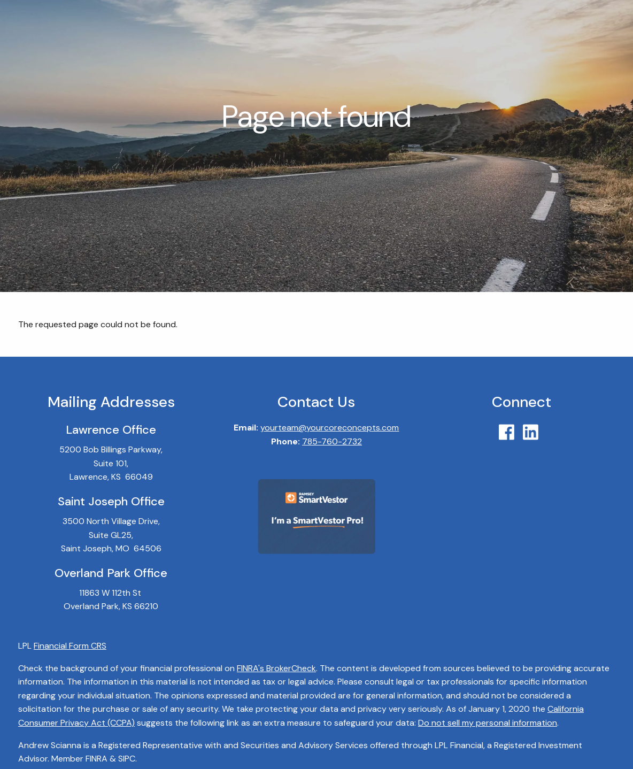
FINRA (96, 759)
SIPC (126, 759)
